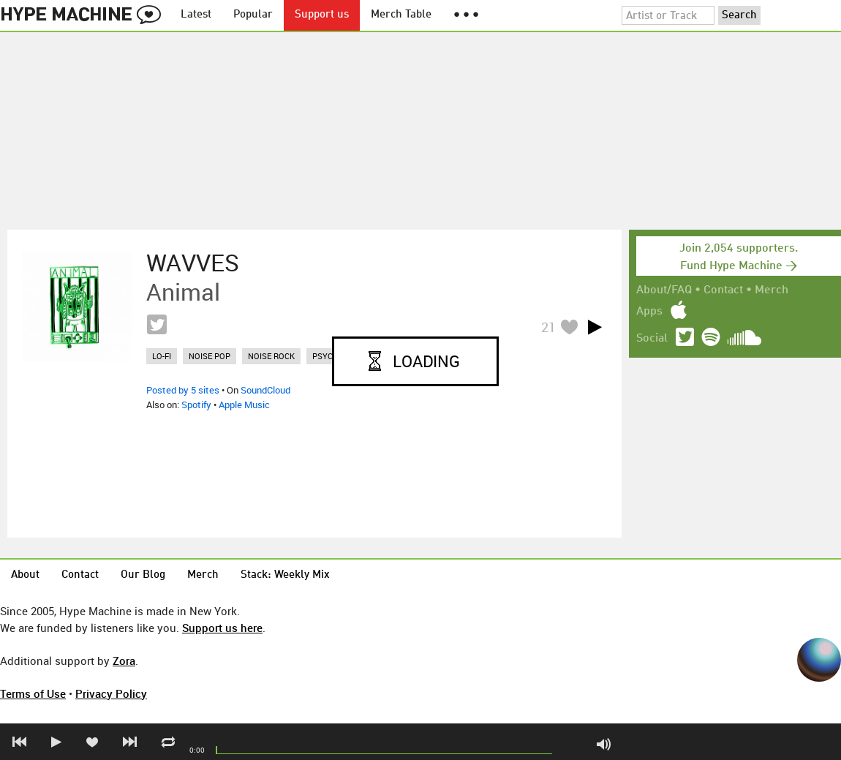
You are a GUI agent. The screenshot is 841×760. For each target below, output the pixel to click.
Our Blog (143, 575)
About (25, 575)
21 (548, 327)
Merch (771, 290)
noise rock (271, 355)
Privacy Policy (111, 693)
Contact (723, 290)
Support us (322, 15)
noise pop (209, 355)
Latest (196, 15)
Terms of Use (33, 693)
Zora (124, 660)
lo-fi (161, 355)
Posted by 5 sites (182, 389)
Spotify (196, 404)
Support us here (222, 627)
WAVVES (192, 262)
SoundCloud (265, 389)
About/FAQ (664, 290)
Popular (253, 15)
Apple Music (244, 404)
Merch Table (401, 15)
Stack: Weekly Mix (285, 575)
